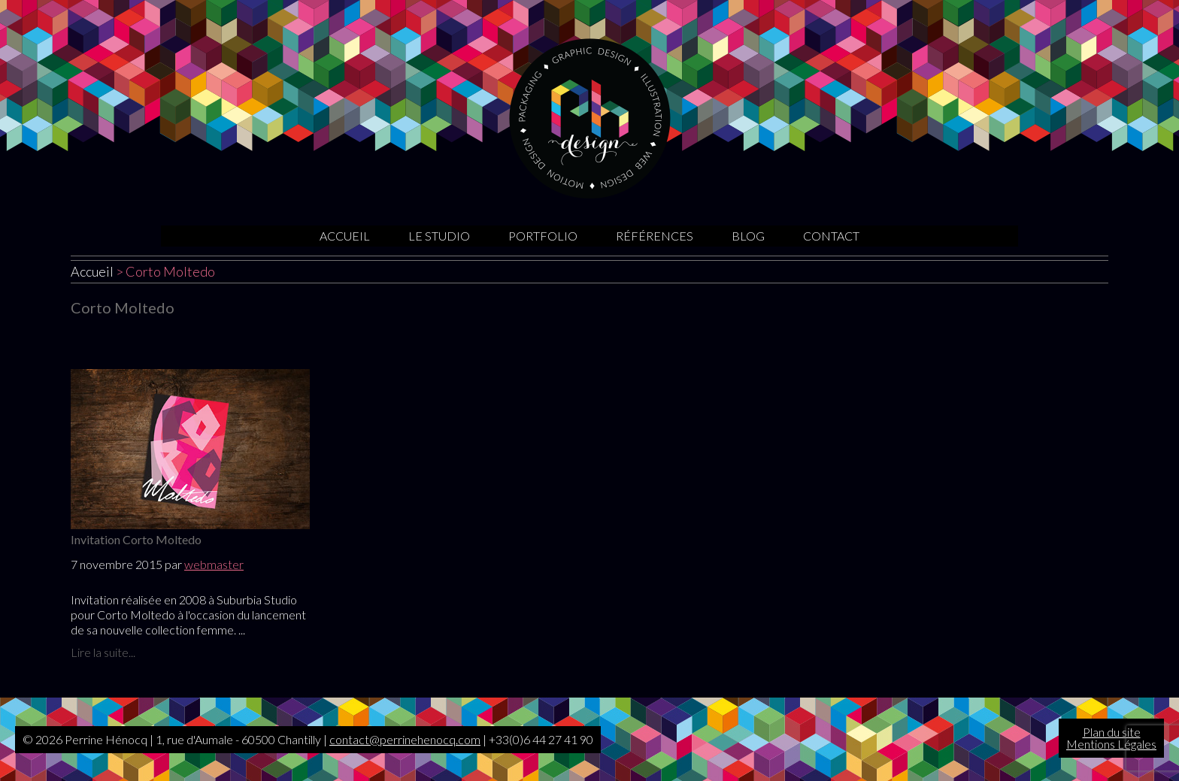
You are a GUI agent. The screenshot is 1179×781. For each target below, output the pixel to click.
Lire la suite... (103, 652)
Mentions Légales (1111, 744)
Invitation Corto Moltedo (136, 539)
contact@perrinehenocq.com (404, 739)
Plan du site (1112, 732)
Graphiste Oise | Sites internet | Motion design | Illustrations (590, 118)
